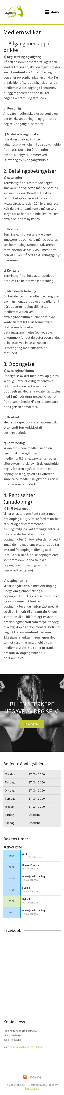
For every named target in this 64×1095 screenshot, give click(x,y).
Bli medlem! (32, 724)
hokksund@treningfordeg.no (26, 1047)
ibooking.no (32, 1088)
